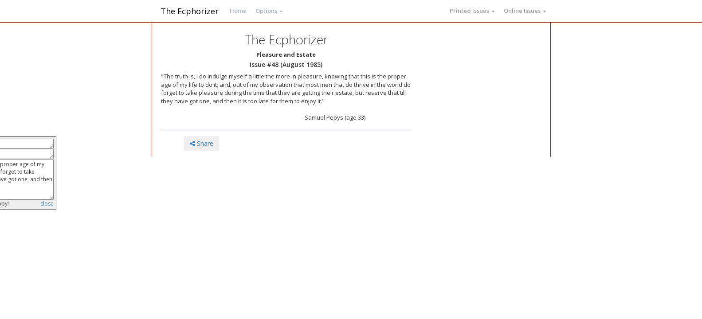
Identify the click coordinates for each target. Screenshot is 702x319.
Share (201, 143)
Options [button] (269, 11)
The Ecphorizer (190, 11)
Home (238, 11)
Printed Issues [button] (472, 11)
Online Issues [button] (525, 11)
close (47, 203)
